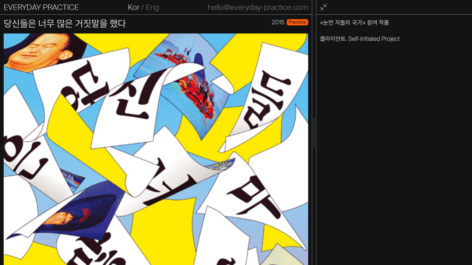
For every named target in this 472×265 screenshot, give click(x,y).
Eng (152, 7)
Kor (134, 7)
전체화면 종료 (324, 7)
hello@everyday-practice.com (258, 7)
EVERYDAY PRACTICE (41, 7)
